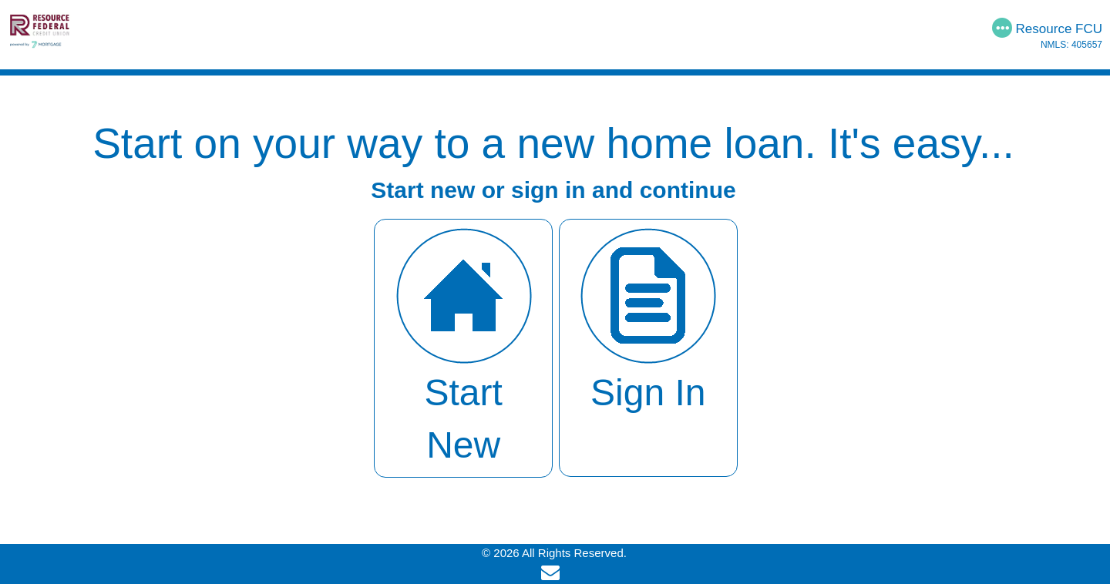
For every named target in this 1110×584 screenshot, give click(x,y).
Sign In (648, 318)
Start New (463, 345)
